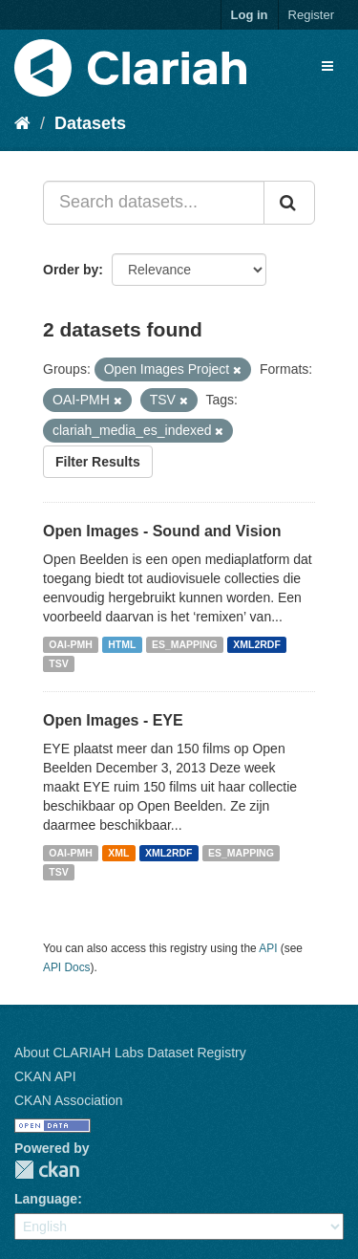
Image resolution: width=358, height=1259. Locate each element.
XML (118, 852)
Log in (249, 15)
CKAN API (45, 1076)
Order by (70, 269)
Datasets (90, 123)
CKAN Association (68, 1100)
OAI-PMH (71, 644)
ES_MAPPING (185, 644)
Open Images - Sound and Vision (162, 531)
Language (45, 1198)
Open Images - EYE (113, 720)
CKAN (46, 1170)
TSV (58, 663)
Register (311, 15)
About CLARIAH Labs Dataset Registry (130, 1052)
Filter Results (97, 461)
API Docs (67, 967)
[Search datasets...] (153, 203)
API (268, 948)
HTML (122, 644)
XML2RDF (257, 644)
